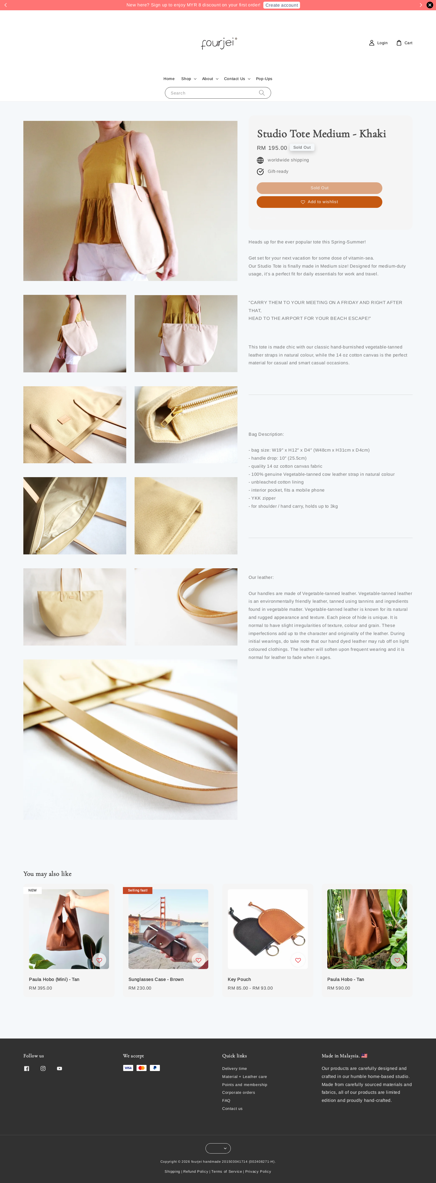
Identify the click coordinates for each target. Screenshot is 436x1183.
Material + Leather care (244, 1076)
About (207, 78)
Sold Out (320, 187)
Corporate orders (238, 1092)
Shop (186, 78)
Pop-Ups (264, 78)
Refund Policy (195, 1171)
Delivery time (234, 1068)
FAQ (226, 1100)
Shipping (172, 1171)
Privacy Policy (258, 1171)
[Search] (262, 92)
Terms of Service (226, 1171)
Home (169, 78)
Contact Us (234, 78)
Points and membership (244, 1084)
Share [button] (266, 218)
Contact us (232, 1108)
